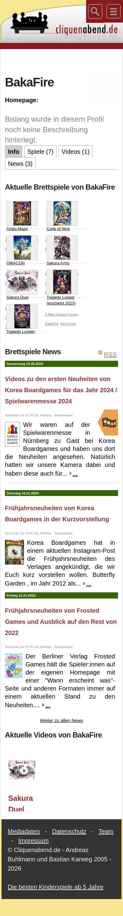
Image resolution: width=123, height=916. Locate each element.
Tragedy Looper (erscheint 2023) (62, 288)
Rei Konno (68, 324)
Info (13, 151)
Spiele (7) (40, 151)
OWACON (22, 250)
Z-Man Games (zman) (61, 314)
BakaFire (51, 324)
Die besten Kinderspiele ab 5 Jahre (55, 887)
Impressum (33, 840)
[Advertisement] (61, 61)
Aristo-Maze (22, 216)
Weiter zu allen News (61, 720)
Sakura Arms (62, 250)
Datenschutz (69, 831)
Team (105, 831)
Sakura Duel (22, 285)
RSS (110, 354)
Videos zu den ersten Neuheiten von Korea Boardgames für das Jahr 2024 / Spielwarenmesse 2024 (61, 390)
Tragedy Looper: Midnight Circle (22, 322)
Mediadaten (24, 831)
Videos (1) (75, 151)
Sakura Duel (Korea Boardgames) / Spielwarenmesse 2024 (23, 802)
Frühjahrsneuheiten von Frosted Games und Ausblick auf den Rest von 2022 (61, 621)
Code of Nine (62, 216)
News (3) (20, 163)
